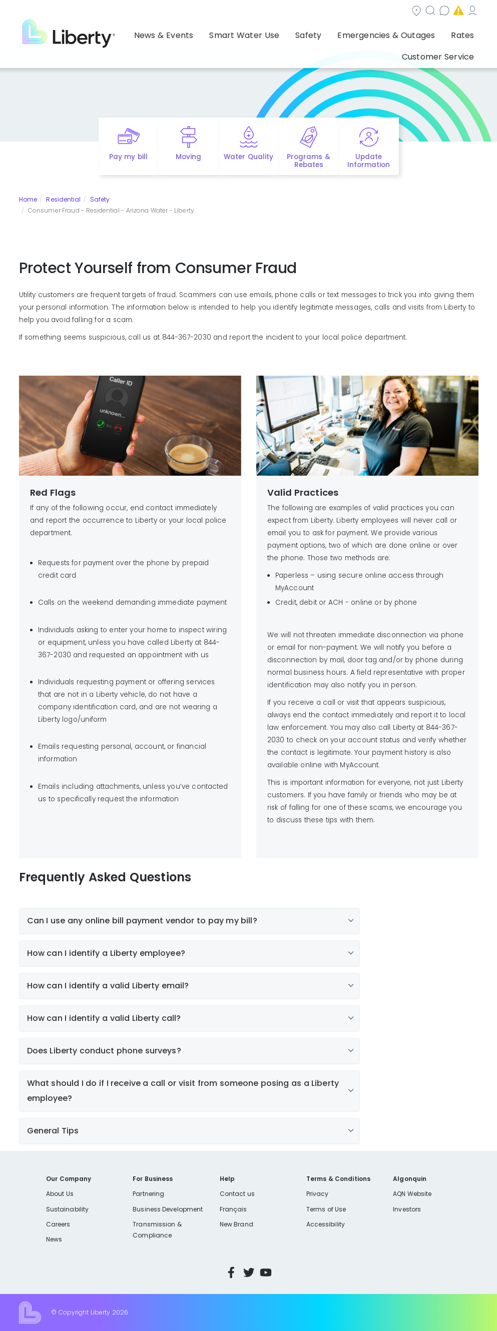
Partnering (148, 1193)
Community (224, 12)
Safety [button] (255, 33)
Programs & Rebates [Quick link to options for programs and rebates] (308, 161)
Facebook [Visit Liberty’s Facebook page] (231, 1272)
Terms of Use (326, 1209)
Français (233, 1209)
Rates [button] (387, 33)
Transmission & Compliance (157, 1229)
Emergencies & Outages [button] (322, 33)
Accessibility (325, 1224)
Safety (100, 199)
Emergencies (393, 12)
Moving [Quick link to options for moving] (188, 157)
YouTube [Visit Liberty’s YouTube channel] (265, 1272)
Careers (58, 1224)
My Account (456, 12)
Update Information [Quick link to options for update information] (368, 161)
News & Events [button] (133, 33)
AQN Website (412, 1193)
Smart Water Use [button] (201, 33)
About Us (60, 1193)
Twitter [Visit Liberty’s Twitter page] (248, 1272)
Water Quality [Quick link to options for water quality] (248, 157)
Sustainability (67, 1209)
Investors (407, 1209)
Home (28, 199)
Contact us (331, 12)
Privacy (317, 1193)
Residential (63, 199)
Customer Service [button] (441, 33)
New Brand (236, 1224)
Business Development (168, 1209)
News (54, 1239)
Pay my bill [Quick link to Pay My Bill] (128, 157)
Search (278, 12)
